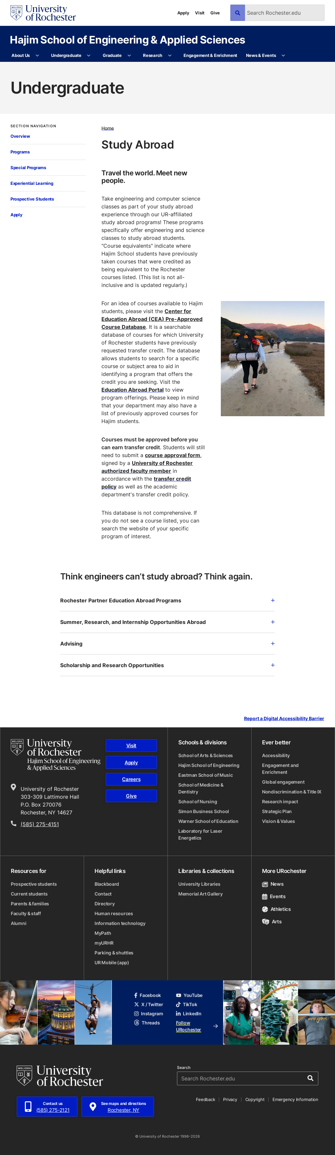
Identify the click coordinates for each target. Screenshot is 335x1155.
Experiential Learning (31, 183)
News (272, 883)
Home (107, 128)
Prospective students (34, 884)
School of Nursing (197, 801)
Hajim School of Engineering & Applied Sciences (127, 39)
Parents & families (30, 903)
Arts (271, 921)
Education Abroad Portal (132, 389)
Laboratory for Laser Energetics (200, 834)
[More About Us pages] (37, 55)
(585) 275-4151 (40, 824)
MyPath (103, 933)
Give (215, 13)
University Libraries (199, 884)
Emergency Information (295, 1099)
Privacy (230, 1099)
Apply (183, 13)
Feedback (205, 1099)
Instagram (148, 1013)
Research (152, 55)
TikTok (186, 1004)
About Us (20, 55)
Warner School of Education (208, 821)
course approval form (172, 455)
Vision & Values (278, 821)
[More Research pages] (169, 55)
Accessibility (276, 755)
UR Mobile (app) (112, 962)
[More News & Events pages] (283, 55)
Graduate (112, 55)
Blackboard (107, 884)
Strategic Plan (277, 811)
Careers (131, 779)
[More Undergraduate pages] (88, 55)
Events (274, 896)
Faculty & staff (26, 913)
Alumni (18, 923)
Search (183, 1068)
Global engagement (283, 782)
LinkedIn (189, 1013)
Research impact (280, 801)
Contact (103, 894)
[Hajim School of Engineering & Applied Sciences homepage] (55, 755)
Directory (105, 903)
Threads (147, 1023)
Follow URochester (197, 1026)
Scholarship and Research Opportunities (167, 665)
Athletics (276, 909)
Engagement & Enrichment (210, 55)
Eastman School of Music (205, 775)
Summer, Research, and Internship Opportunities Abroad (167, 622)
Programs (20, 152)
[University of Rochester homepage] (43, 13)
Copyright (255, 1099)
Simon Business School (203, 811)
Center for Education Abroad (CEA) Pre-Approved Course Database (152, 319)
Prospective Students (32, 199)
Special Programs (28, 167)
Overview (20, 136)
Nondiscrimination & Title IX (292, 792)
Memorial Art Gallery (200, 894)
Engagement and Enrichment (280, 768)
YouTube (189, 995)
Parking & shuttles (114, 953)
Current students (29, 894)
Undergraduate (66, 55)
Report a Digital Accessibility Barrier (284, 718)
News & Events (261, 55)
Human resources (114, 913)
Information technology (120, 923)
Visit (199, 13)
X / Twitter (148, 1004)
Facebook (147, 995)
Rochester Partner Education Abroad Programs (167, 600)
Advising (167, 643)
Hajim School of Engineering (208, 765)
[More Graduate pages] (129, 55)
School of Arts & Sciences (205, 755)
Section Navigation (33, 126)
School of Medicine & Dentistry (200, 788)
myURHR (104, 943)
